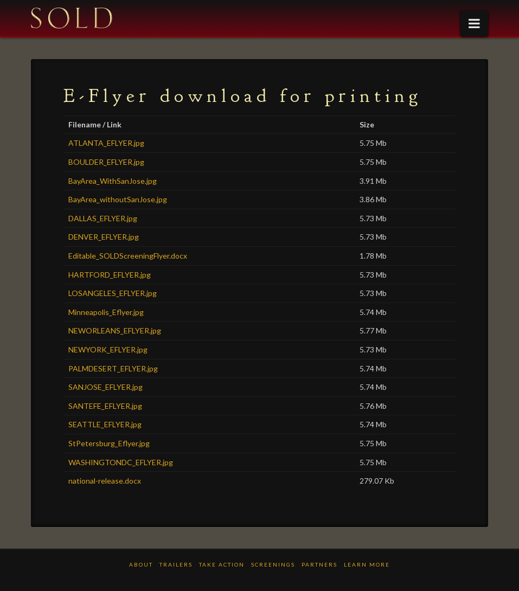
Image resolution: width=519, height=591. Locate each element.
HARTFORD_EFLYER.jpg (109, 274)
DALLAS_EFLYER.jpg (102, 218)
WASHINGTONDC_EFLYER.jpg (120, 462)
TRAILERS (176, 564)
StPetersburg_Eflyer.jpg (109, 443)
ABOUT (141, 564)
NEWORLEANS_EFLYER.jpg (114, 330)
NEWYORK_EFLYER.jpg (108, 349)
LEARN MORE (367, 564)
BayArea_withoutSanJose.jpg (117, 199)
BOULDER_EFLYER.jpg (106, 161)
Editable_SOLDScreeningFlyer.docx (127, 255)
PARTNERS (319, 564)
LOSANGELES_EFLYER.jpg (112, 293)
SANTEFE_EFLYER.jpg (105, 405)
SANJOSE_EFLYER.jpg (105, 386)
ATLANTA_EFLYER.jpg (106, 142)
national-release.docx (104, 480)
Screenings (273, 564)
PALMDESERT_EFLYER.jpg (113, 368)
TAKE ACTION (222, 564)
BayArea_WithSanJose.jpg (112, 180)
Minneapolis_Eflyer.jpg (106, 312)
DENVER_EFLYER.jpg (103, 236)
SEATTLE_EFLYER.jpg (105, 424)
